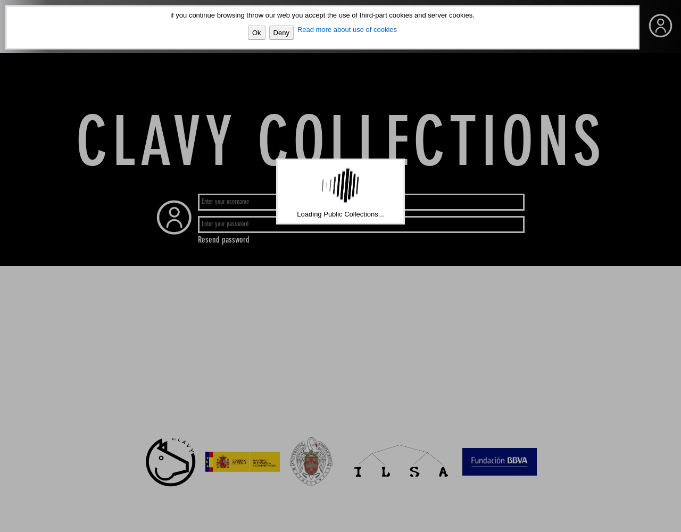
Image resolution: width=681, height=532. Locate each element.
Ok (256, 33)
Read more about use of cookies (347, 30)
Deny (281, 33)
